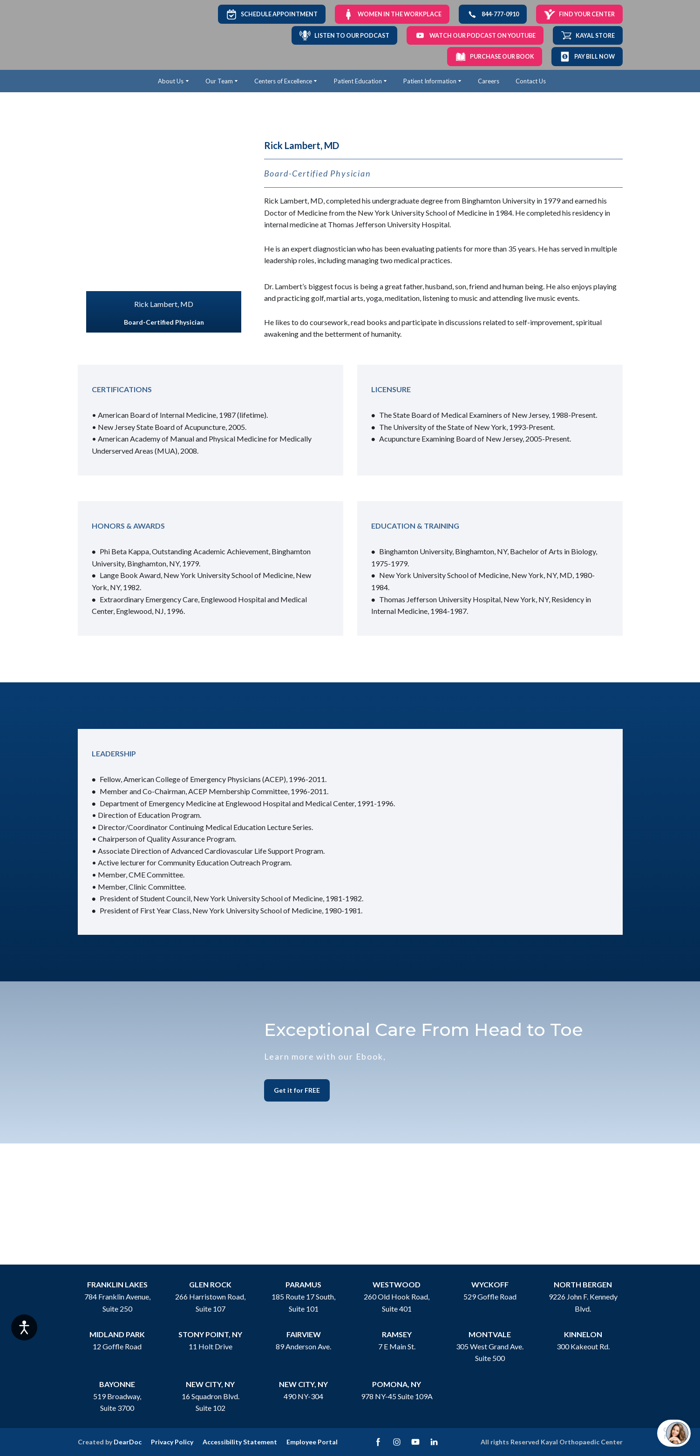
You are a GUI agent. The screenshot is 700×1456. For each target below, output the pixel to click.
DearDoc (128, 1442)
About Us (170, 81)
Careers (488, 81)
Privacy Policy (172, 1442)
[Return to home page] (109, 35)
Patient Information (429, 81)
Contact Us (531, 81)
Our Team (219, 81)
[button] (272, 14)
